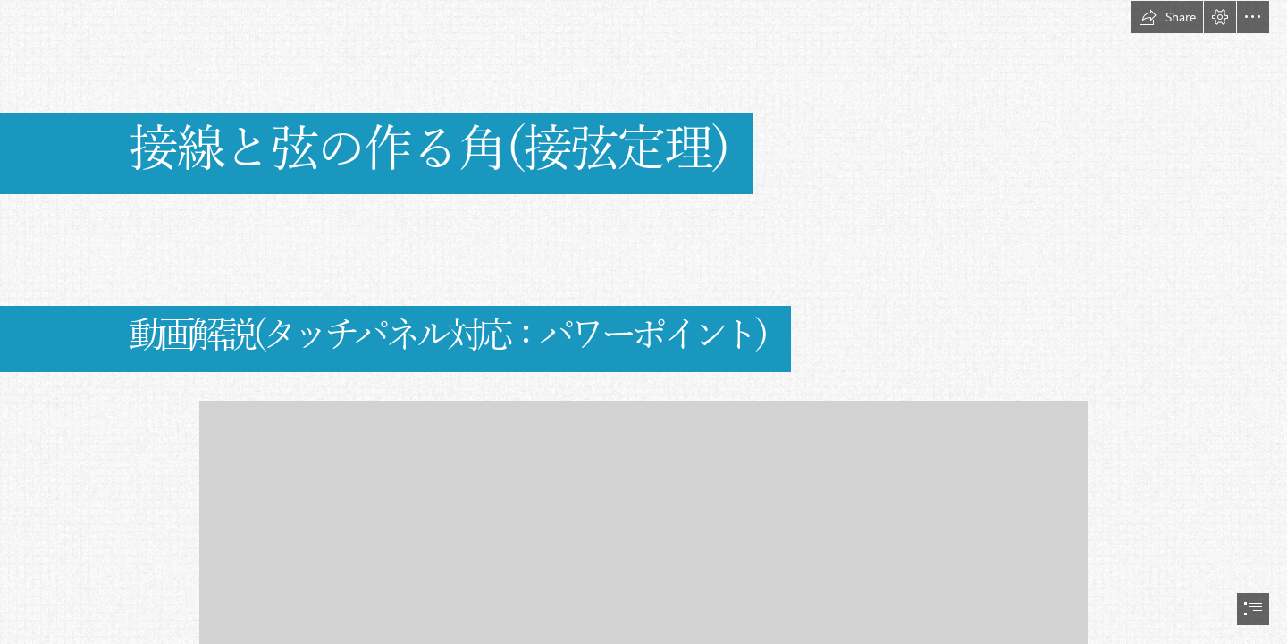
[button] (1167, 17)
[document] (643, 322)
